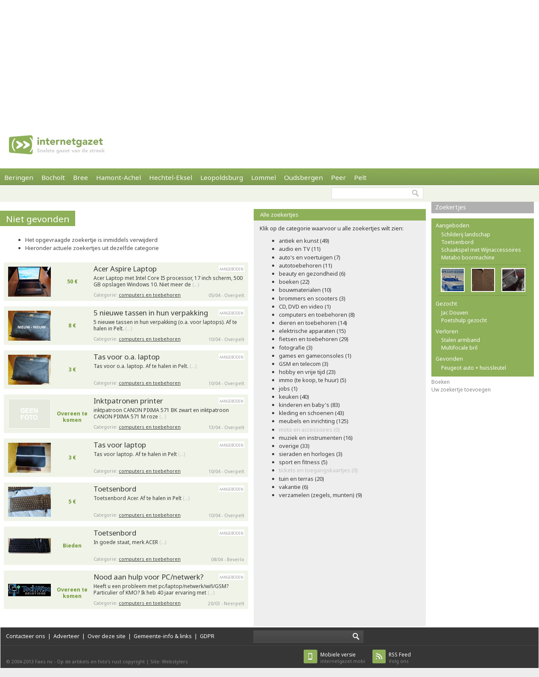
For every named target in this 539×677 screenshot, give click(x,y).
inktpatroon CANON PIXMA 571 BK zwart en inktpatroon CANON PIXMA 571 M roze (161, 413)
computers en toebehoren (150, 294)
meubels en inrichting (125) (314, 421)
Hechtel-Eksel (170, 177)
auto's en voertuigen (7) (309, 257)
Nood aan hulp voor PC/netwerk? (149, 577)
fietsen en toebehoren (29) (314, 339)
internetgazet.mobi (342, 657)
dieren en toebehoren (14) (313, 323)
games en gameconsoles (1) (315, 355)
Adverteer (66, 636)
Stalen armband (460, 340)
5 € (72, 501)
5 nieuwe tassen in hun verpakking (151, 313)
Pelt (360, 177)
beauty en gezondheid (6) (312, 273)
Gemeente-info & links (163, 636)
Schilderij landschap (465, 234)
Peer (338, 177)
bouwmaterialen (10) (305, 290)
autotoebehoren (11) (305, 265)
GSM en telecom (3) (303, 364)
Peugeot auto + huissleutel (473, 367)
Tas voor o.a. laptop (127, 357)
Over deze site (107, 636)
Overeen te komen (72, 417)
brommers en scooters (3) (312, 298)
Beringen (18, 177)
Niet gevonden (38, 219)
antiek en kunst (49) (304, 240)
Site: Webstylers (169, 661)
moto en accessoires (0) (309, 429)
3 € (72, 369)
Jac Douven (454, 312)
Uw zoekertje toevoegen (461, 389)
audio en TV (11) (300, 249)
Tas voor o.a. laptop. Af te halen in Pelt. (145, 366)
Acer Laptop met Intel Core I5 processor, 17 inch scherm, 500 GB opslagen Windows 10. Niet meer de (168, 281)
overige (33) (294, 446)
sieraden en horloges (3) (311, 454)
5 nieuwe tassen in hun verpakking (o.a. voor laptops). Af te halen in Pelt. (165, 325)
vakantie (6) (293, 487)
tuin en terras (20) (301, 479)
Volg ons (400, 657)
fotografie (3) (296, 347)
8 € (72, 325)
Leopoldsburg (221, 177)
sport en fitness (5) (303, 462)
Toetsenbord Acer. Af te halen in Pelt (142, 498)
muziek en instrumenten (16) (316, 438)
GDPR (207, 636)
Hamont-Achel (118, 177)
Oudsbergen (303, 177)
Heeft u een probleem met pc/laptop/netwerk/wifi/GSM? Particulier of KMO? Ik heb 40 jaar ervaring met (161, 589)
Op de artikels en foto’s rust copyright (101, 661)
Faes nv (44, 661)
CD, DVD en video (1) (305, 306)
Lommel (263, 177)
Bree (80, 177)
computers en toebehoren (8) (317, 314)
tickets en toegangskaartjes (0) (318, 470)
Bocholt (53, 177)
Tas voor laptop (120, 445)
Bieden (72, 545)
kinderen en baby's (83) (309, 405)
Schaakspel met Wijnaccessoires (481, 249)
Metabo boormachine (468, 257)
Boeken (440, 382)
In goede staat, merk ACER (130, 542)
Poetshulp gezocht (464, 320)
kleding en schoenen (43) (311, 413)
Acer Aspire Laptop (125, 269)
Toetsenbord (115, 489)
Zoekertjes (450, 207)
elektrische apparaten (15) (312, 331)
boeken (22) (294, 282)
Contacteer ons (25, 636)
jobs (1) (288, 388)
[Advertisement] (249, 60)
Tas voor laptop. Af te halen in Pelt (139, 454)
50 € (72, 281)
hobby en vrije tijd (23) (307, 372)
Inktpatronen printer (128, 401)
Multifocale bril (459, 347)
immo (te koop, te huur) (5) (312, 380)
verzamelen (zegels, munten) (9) (320, 495)
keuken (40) (294, 396)
